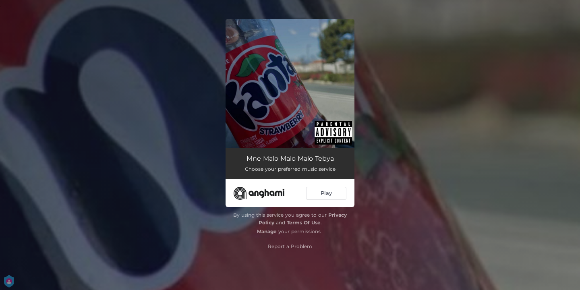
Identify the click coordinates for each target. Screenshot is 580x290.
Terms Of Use (304, 223)
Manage (267, 231)
